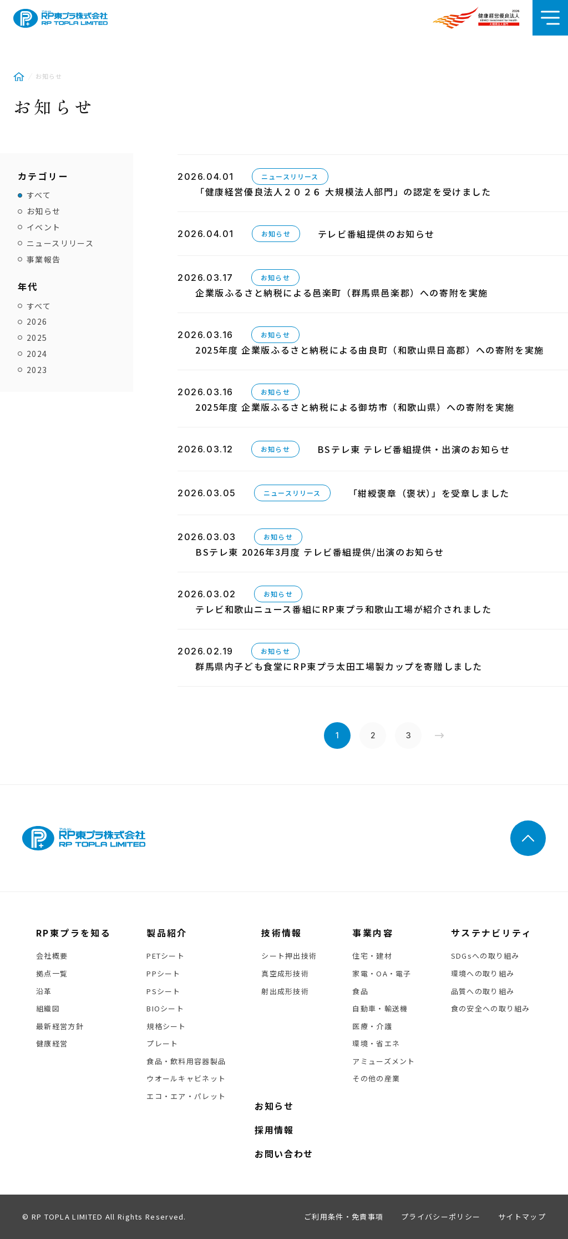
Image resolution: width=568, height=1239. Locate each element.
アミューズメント (383, 1061)
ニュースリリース (60, 243)
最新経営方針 (60, 1026)
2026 (37, 321)
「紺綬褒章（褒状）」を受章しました (429, 493)
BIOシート (165, 1008)
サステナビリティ (491, 932)
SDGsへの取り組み (485, 955)
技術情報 (281, 932)
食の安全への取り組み (490, 1008)
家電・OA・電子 (381, 973)
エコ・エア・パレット (186, 1096)
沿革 (44, 991)
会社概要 (52, 955)
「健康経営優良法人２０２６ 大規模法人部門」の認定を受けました (343, 191)
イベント (44, 227)
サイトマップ (522, 1216)
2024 (37, 354)
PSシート (163, 991)
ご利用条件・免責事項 (343, 1216)
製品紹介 (166, 932)
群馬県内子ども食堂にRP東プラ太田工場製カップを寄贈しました (339, 666)
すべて (39, 195)
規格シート (166, 1026)
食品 (360, 991)
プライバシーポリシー (440, 1216)
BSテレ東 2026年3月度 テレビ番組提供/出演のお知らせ (319, 551)
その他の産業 (376, 1078)
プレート (162, 1043)
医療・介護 (372, 1026)
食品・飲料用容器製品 (186, 1061)
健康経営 (52, 1043)
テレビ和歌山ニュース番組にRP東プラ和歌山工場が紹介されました (343, 609)
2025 (37, 338)
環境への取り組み (482, 973)
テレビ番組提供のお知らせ (376, 233)
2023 (37, 370)
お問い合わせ (284, 1153)
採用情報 (274, 1129)
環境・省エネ (376, 1043)
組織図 (48, 1008)
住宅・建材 (372, 955)
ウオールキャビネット (186, 1078)
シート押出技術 (289, 955)
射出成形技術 (285, 991)
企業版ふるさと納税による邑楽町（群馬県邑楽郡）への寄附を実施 (341, 292)
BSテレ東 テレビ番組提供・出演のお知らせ (413, 449)
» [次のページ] (439, 735)
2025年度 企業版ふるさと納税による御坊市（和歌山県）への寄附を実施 (355, 407)
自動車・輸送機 (380, 1008)
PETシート (165, 955)
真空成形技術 (285, 973)
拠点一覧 (52, 973)
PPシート (163, 973)
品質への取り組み (482, 991)
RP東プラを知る (73, 932)
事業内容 (372, 932)
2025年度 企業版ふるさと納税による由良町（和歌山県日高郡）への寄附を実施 (369, 349)
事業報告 (44, 259)
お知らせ (44, 211)
